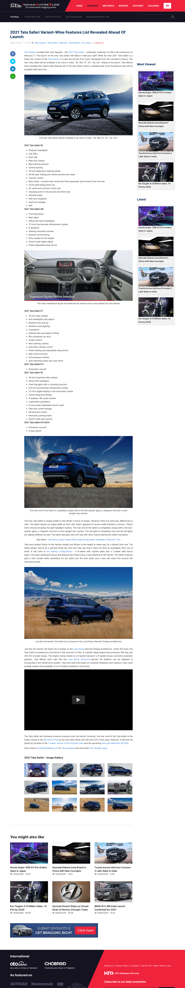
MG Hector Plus (51, 739)
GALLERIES (153, 5)
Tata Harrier (53, 59)
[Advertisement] (156, 43)
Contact (135, 965)
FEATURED (138, 5)
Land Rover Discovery (79, 659)
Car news (86, 42)
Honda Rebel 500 (32, 17)
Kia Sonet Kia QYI (53, 17)
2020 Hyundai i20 (74, 17)
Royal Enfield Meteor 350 (97, 17)
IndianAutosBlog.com (48, 748)
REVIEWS (123, 5)
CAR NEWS (92, 5)
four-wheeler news (98, 748)
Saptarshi (97, 43)
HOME (79, 5)
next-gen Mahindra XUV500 (115, 743)
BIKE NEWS (108, 5)
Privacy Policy (122, 965)
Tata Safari (52, 42)
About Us (108, 965)
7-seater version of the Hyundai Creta (66, 743)
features (63, 42)
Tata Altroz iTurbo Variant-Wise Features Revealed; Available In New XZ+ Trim (84, 539)
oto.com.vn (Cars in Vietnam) (23, 968)
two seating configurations (59, 551)
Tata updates (67, 748)
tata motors (40, 42)
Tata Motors (74, 42)
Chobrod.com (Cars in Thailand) (60, 968)
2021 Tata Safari (76, 52)
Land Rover (78, 649)
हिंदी (167, 5)
